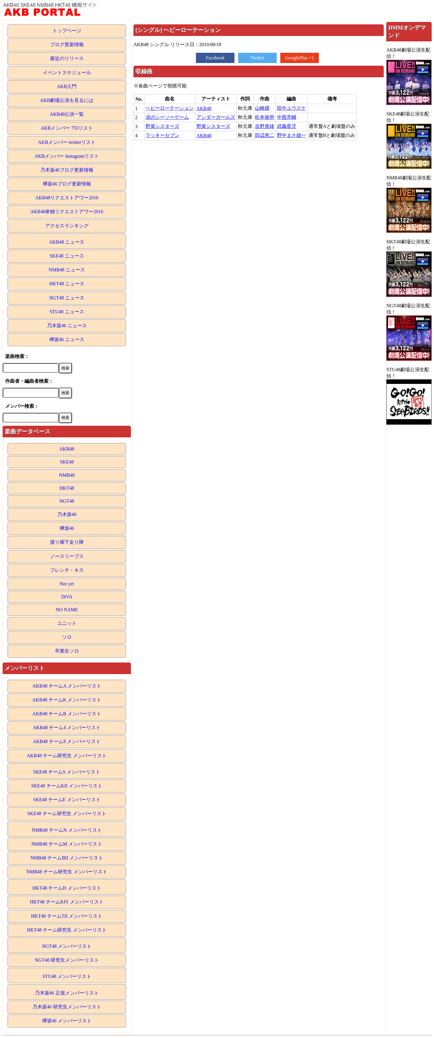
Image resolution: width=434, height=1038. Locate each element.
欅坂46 (67, 528)
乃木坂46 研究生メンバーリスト (67, 1006)
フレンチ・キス (67, 570)
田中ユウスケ (291, 108)
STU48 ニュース (66, 311)
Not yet (67, 583)
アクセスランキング (67, 225)
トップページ (66, 30)
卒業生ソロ (67, 650)
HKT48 (66, 488)
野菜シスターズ (162, 126)
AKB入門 (67, 86)
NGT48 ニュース (66, 297)
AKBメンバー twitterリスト (67, 142)
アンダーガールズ (216, 117)
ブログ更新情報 (67, 44)
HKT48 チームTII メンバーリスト (66, 916)
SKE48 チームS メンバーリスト (66, 771)
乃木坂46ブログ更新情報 (66, 169)
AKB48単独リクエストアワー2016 (66, 211)
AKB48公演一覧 (67, 114)
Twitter (257, 57)
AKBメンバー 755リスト (67, 128)
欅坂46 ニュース (66, 339)
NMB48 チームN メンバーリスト (67, 830)
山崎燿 (262, 108)
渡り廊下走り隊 (67, 542)
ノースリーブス (67, 556)
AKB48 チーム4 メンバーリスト (67, 727)
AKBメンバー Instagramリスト (67, 156)
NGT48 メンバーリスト (67, 946)
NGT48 (66, 501)
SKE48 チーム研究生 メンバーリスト (66, 813)
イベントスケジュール (67, 72)
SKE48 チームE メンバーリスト (67, 799)
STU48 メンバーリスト (66, 976)
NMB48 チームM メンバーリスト (66, 844)
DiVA (66, 596)
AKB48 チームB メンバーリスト (66, 713)
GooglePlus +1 (299, 57)
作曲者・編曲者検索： (29, 381)
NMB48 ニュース (67, 269)
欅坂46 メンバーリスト (67, 1020)
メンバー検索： (22, 406)
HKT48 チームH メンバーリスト (66, 888)
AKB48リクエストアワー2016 (67, 197)
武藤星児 (286, 126)
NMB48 (66, 475)
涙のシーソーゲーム (167, 117)
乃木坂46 (67, 514)
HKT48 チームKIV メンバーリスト (67, 901)
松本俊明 (264, 117)
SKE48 (67, 461)
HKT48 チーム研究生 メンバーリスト (67, 929)
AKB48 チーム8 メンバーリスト (67, 741)
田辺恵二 (264, 135)
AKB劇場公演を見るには (67, 100)
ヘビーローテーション (170, 108)
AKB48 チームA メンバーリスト (66, 685)
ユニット (67, 623)
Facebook (215, 57)
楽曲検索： (17, 356)
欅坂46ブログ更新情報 (67, 183)
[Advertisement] (259, 185)
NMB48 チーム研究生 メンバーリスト (66, 871)
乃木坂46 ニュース (67, 325)
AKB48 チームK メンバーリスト (66, 699)
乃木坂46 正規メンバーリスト (67, 992)
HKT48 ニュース (66, 283)
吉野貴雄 (264, 126)
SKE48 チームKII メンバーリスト (66, 785)
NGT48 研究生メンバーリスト (67, 960)
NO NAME (66, 609)
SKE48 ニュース (66, 255)
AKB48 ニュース (67, 242)
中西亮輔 (286, 117)
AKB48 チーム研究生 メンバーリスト (67, 755)
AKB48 (66, 448)
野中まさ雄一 (291, 135)
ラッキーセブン (162, 135)
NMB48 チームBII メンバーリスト (66, 857)
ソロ (67, 637)
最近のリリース (67, 58)
